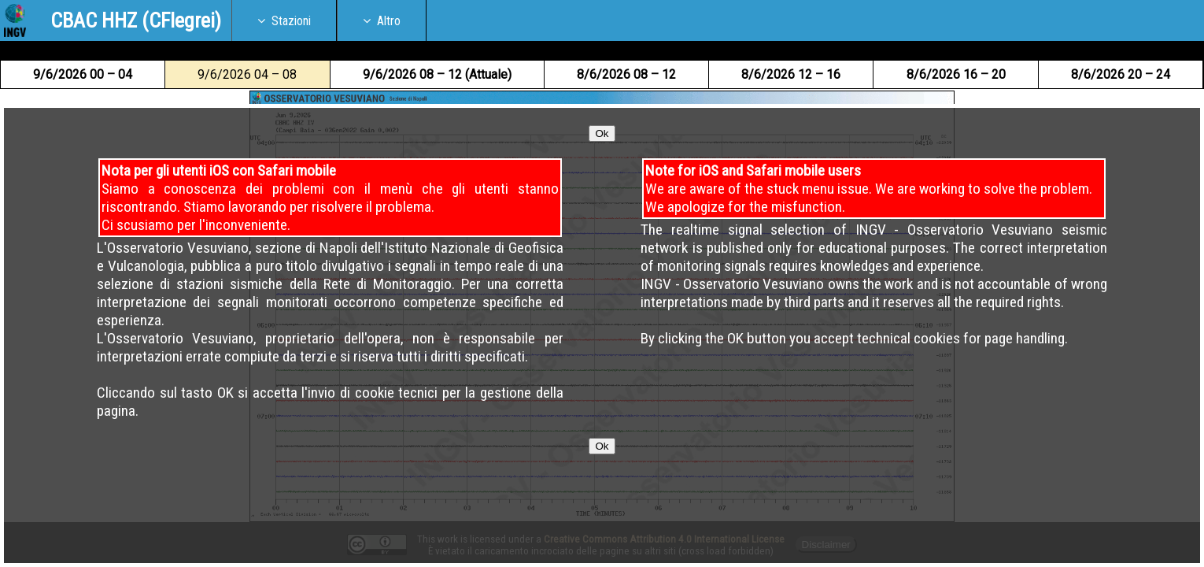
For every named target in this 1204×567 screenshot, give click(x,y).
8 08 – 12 (626, 74)
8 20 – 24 (1120, 74)
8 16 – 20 (956, 74)
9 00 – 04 (82, 74)
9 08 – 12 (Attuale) (437, 74)
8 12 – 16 (790, 74)
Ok (601, 171)
